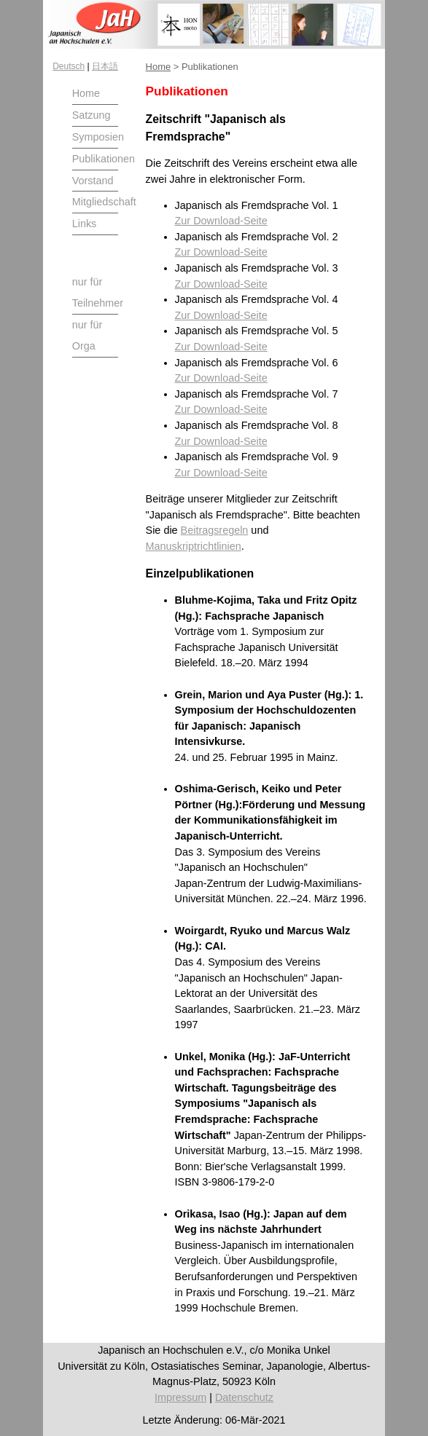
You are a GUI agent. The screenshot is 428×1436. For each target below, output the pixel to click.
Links (84, 223)
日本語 (105, 66)
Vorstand (93, 180)
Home (86, 93)
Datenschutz (244, 1397)
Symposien (98, 137)
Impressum (180, 1397)
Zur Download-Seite (221, 220)
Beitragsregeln (215, 530)
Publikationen (103, 159)
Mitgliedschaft (104, 202)
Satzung (91, 115)
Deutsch (68, 66)
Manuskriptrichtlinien (193, 546)
